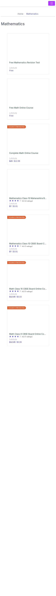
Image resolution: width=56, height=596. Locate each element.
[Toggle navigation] (51, 3)
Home (20, 14)
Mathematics (32, 14)
